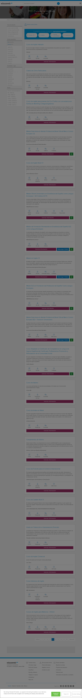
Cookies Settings (76, 694)
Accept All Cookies (55, 694)
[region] (41, 693)
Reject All (66, 694)
